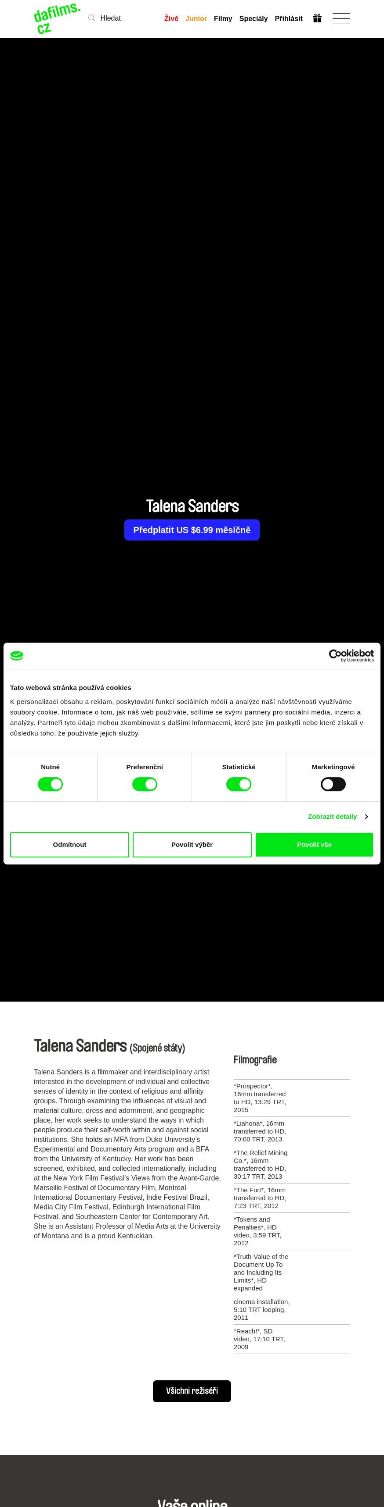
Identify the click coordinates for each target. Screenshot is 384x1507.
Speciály (253, 18)
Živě (171, 18)
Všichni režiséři (192, 1391)
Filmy (223, 18)
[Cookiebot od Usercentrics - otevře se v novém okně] (335, 655)
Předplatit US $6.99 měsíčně (192, 530)
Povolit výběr (192, 844)
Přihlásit (289, 18)
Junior (196, 18)
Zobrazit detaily (332, 816)
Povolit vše (314, 844)
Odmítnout (70, 844)
